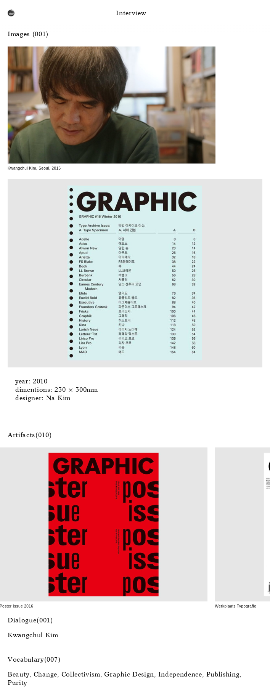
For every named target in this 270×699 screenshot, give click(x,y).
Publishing (223, 675)
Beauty (18, 675)
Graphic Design (129, 675)
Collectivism (80, 675)
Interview (131, 13)
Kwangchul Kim (33, 635)
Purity (17, 683)
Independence (180, 675)
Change (45, 675)
